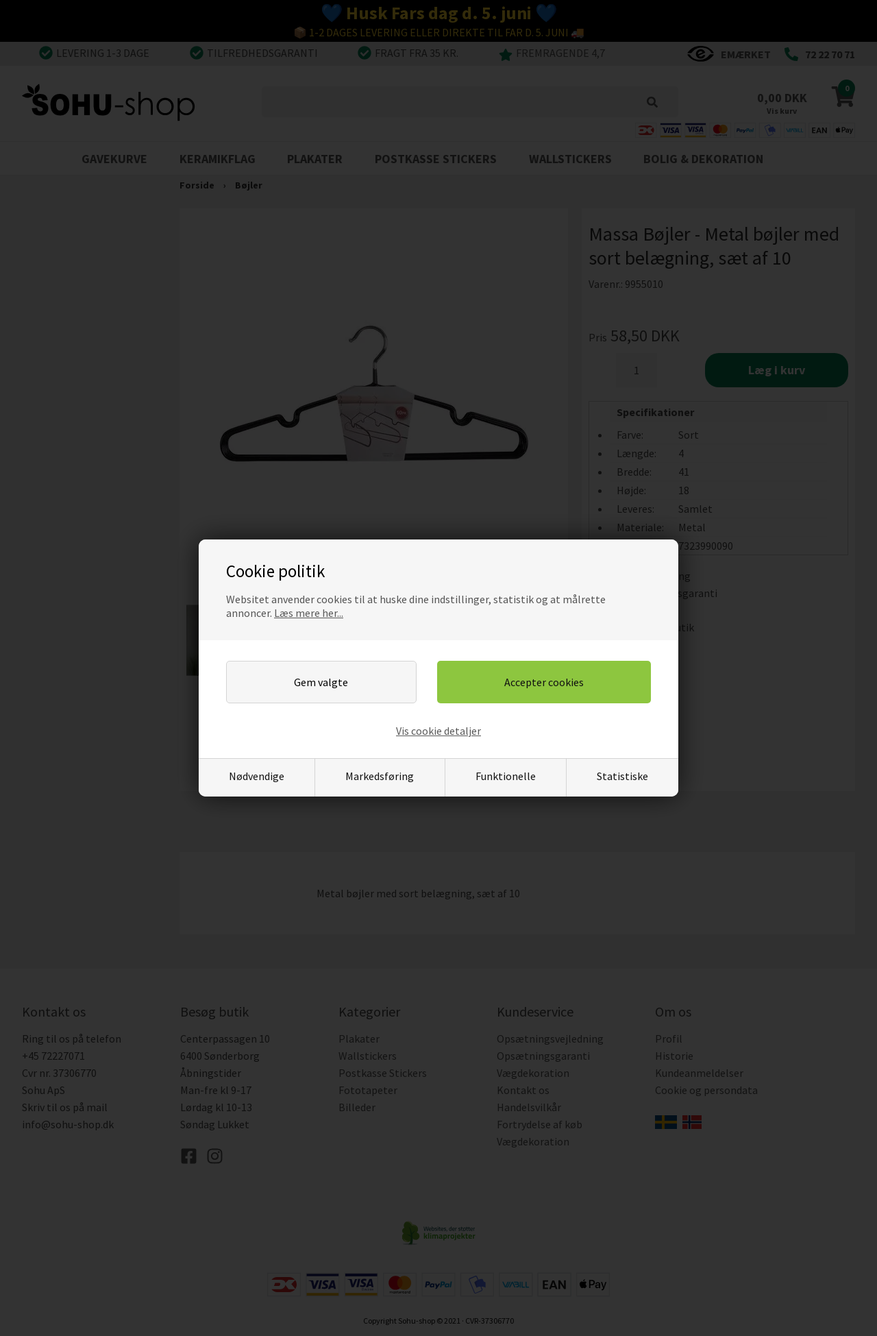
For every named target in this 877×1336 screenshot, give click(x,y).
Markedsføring (379, 776)
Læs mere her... (308, 613)
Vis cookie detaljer (438, 731)
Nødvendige (256, 776)
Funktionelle (505, 776)
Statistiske (622, 776)
